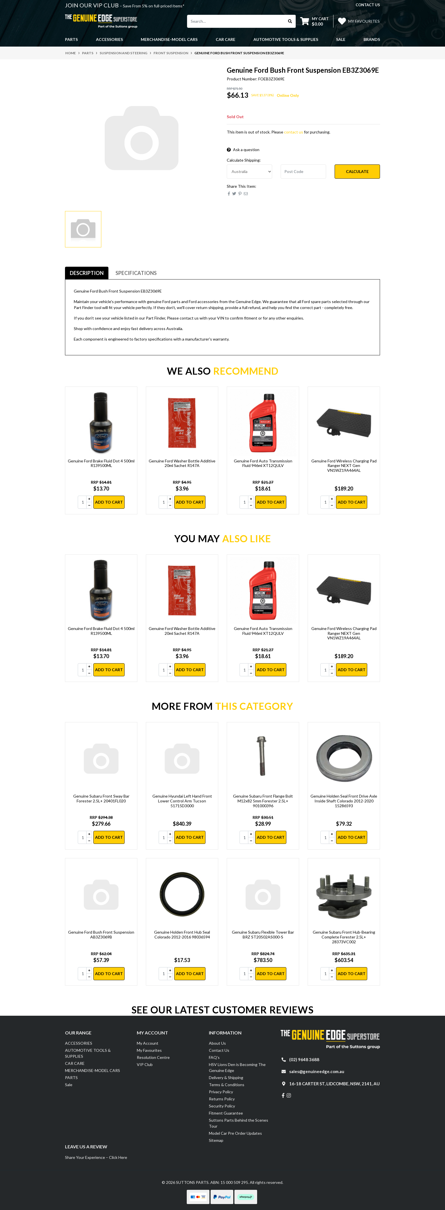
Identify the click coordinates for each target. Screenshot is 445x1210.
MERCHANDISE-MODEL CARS (92, 1070)
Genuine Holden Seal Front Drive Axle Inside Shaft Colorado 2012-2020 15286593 (343, 801)
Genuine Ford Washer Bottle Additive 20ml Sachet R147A (182, 463)
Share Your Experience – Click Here (96, 1157)
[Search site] (290, 21)
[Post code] (303, 171)
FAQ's (214, 1057)
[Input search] (236, 21)
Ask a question (243, 149)
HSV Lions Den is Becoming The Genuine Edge (237, 1067)
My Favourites (149, 1050)
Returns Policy (222, 1098)
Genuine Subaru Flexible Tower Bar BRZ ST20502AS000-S (263, 934)
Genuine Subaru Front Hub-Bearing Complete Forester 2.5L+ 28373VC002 (344, 937)
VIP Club (145, 1064)
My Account (147, 1043)
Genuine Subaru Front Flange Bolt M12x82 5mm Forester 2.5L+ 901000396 (263, 801)
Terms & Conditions (226, 1084)
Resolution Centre (153, 1057)
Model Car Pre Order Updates (235, 1133)
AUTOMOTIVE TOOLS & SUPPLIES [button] (285, 39)
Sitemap (216, 1140)
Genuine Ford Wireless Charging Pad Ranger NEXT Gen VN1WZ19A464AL (344, 465)
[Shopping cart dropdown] (314, 21)
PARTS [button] (71, 39)
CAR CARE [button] (225, 39)
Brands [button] (372, 39)
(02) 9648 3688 (304, 1059)
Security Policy (222, 1105)
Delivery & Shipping (226, 1077)
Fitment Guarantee (226, 1113)
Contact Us (219, 1050)
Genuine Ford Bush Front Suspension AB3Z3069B (101, 934)
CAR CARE (75, 1063)
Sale (340, 39)
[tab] (86, 273)
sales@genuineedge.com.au (316, 1071)
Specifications (136, 273)
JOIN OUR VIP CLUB (92, 5)
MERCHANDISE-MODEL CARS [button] (169, 39)
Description (87, 273)
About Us (217, 1043)
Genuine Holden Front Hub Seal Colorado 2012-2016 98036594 (182, 934)
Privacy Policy (221, 1091)
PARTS (71, 1077)
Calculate (357, 171)
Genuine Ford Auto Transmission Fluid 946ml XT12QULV (263, 463)
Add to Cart (109, 502)
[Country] (249, 171)
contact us (368, 5)
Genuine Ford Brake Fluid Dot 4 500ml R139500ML (101, 463)
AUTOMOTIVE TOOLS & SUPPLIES (88, 1053)
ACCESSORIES (78, 1043)
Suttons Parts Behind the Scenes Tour (238, 1123)
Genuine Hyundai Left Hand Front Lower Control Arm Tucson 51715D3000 (182, 801)
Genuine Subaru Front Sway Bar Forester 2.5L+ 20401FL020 (101, 798)
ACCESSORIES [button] (109, 39)
